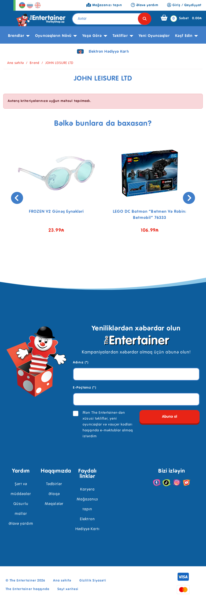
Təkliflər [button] (120, 36)
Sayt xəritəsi (68, 589)
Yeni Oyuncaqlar (154, 36)
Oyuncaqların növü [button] (53, 36)
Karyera (87, 489)
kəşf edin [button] (184, 36)
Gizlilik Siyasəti (92, 580)
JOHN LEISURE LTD (59, 63)
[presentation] (17, 198)
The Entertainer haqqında (27, 589)
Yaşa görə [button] (92, 36)
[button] (95, 258)
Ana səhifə (15, 63)
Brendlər (16, 36)
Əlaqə (54, 494)
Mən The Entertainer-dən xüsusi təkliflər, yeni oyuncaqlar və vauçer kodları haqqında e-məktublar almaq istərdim (108, 424)
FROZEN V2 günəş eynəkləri (56, 212)
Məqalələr (54, 504)
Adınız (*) (81, 362)
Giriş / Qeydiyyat (184, 5)
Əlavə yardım (21, 524)
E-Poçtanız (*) (84, 387)
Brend (34, 63)
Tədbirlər (54, 484)
